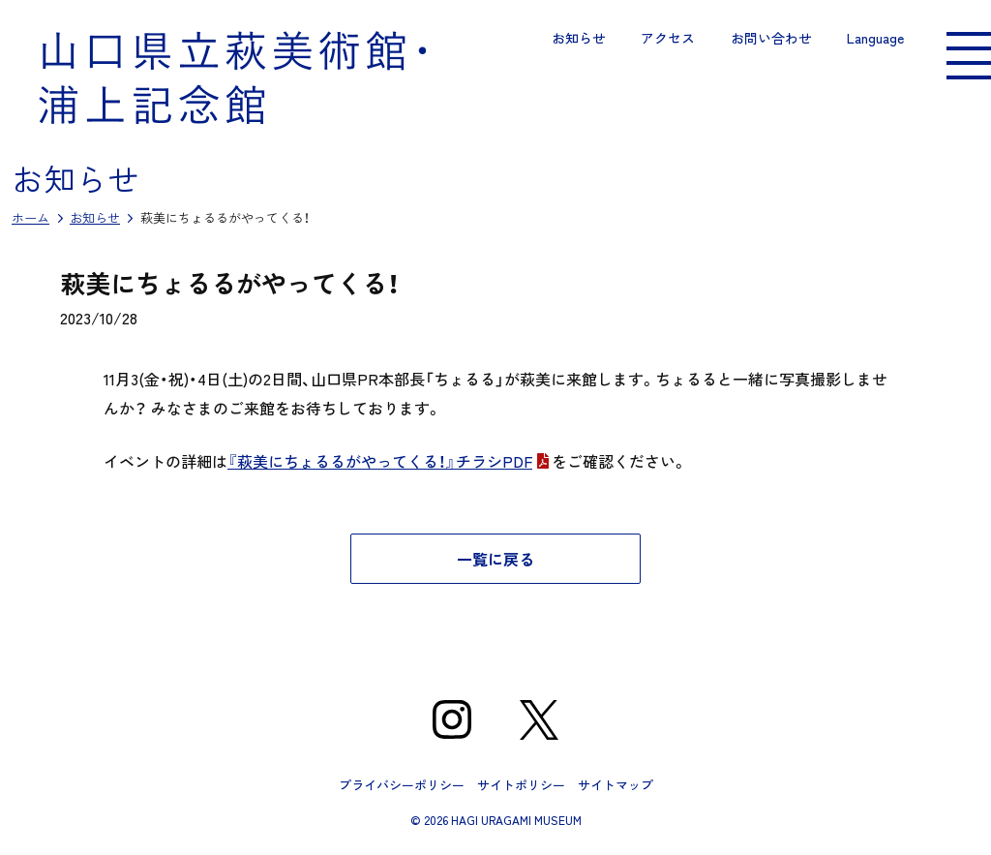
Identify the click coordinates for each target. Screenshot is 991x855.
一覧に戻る (495, 558)
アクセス (668, 37)
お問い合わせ (771, 37)
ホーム (30, 217)
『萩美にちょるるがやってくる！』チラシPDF (379, 461)
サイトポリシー (521, 785)
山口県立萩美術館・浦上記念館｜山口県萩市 (232, 77)
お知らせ (579, 37)
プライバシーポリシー (402, 785)
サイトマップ (615, 785)
